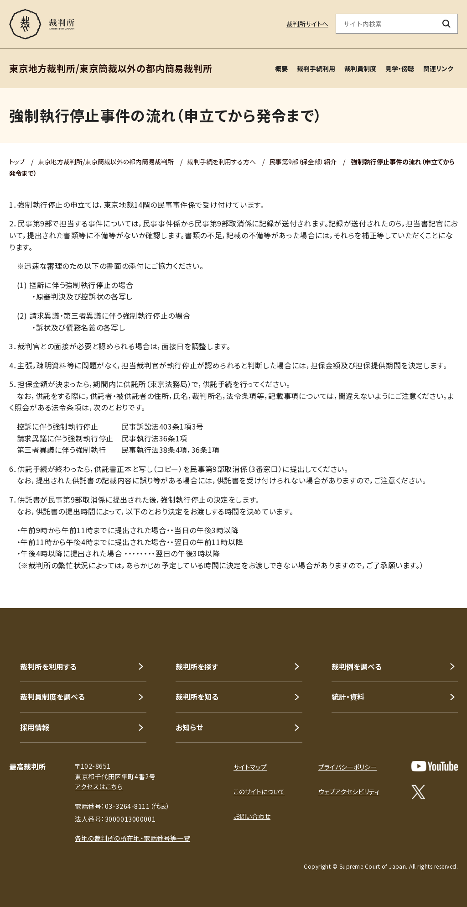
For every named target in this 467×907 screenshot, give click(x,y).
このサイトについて (259, 791)
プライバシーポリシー (347, 766)
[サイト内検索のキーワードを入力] (386, 23)
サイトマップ (250, 766)
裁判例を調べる (357, 666)
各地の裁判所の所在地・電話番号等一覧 (132, 838)
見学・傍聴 (399, 68)
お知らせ (189, 727)
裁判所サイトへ (307, 23)
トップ (17, 161)
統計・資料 (348, 696)
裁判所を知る (197, 696)
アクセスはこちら (99, 786)
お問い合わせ (252, 816)
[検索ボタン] (446, 23)
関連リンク (438, 68)
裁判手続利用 (316, 68)
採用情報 (34, 727)
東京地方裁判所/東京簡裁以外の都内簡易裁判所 (106, 161)
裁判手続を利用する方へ (221, 161)
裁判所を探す (197, 666)
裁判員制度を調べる (52, 696)
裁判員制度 (360, 68)
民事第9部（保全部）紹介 (303, 161)
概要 (281, 68)
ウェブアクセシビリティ (348, 791)
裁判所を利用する (48, 666)
